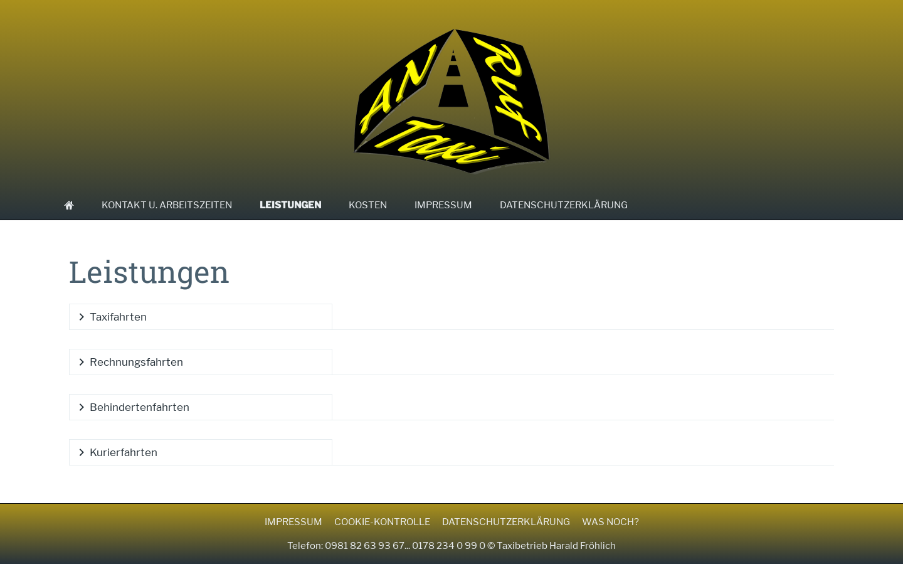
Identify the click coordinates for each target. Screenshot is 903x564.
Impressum (293, 522)
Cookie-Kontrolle (382, 522)
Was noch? (610, 522)
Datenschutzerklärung (506, 522)
